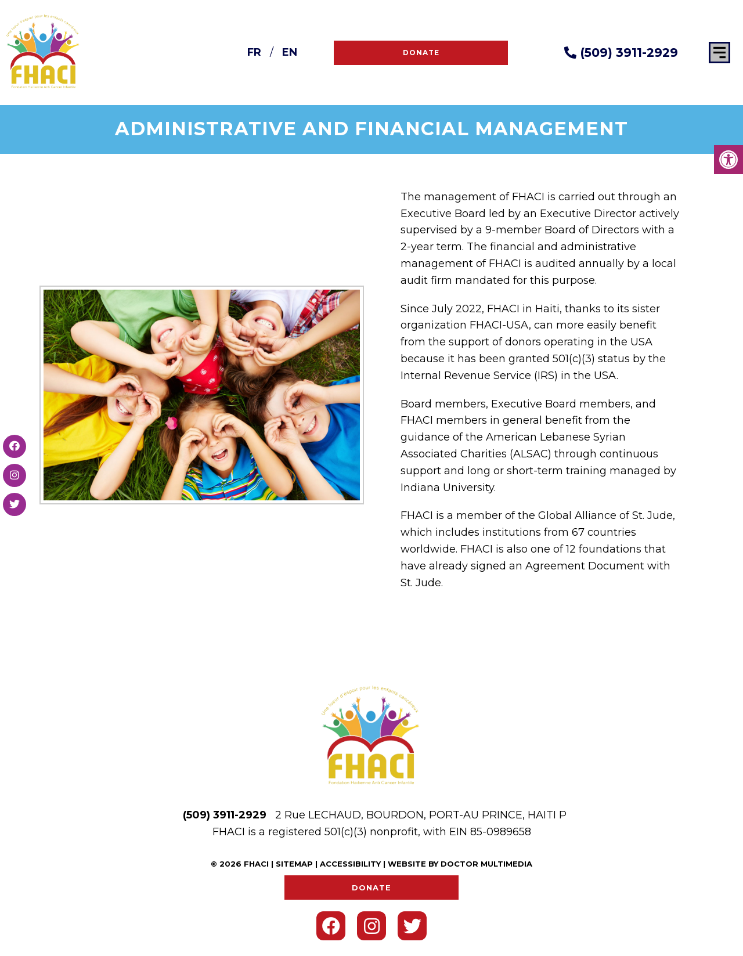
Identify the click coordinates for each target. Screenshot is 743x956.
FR (254, 52)
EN (289, 52)
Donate (421, 52)
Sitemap (294, 863)
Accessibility (350, 863)
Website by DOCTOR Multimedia (460, 863)
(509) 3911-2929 (621, 52)
